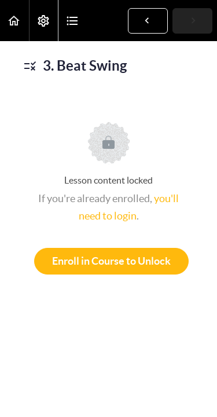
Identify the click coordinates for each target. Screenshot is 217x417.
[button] (14, 20)
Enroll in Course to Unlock (111, 261)
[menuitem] (43, 20)
